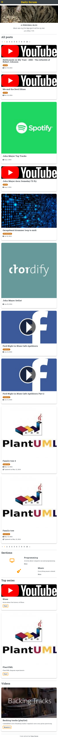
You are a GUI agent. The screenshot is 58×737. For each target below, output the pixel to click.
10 (27, 41)
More (25, 564)
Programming (7, 233)
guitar (5, 65)
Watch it (7, 727)
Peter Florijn (34, 736)
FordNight (6, 349)
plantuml (6, 464)
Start (5, 606)
